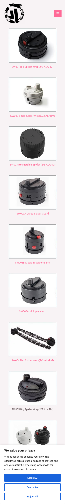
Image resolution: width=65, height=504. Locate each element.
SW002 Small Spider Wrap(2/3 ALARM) (32, 115)
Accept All (32, 477)
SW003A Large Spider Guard (32, 213)
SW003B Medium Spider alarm (32, 262)
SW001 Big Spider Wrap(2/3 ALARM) (32, 66)
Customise (32, 487)
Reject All (32, 496)
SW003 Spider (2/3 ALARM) (32, 164)
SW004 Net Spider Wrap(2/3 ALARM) (32, 360)
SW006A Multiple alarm (32, 311)
